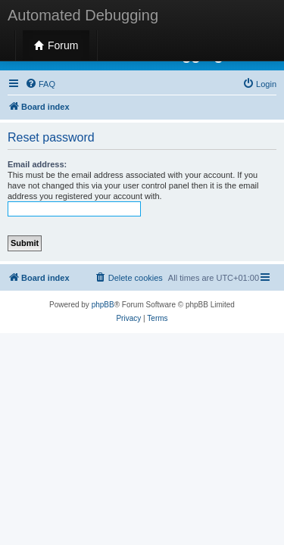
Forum (56, 45)
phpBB (103, 305)
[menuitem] (40, 84)
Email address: (37, 164)
